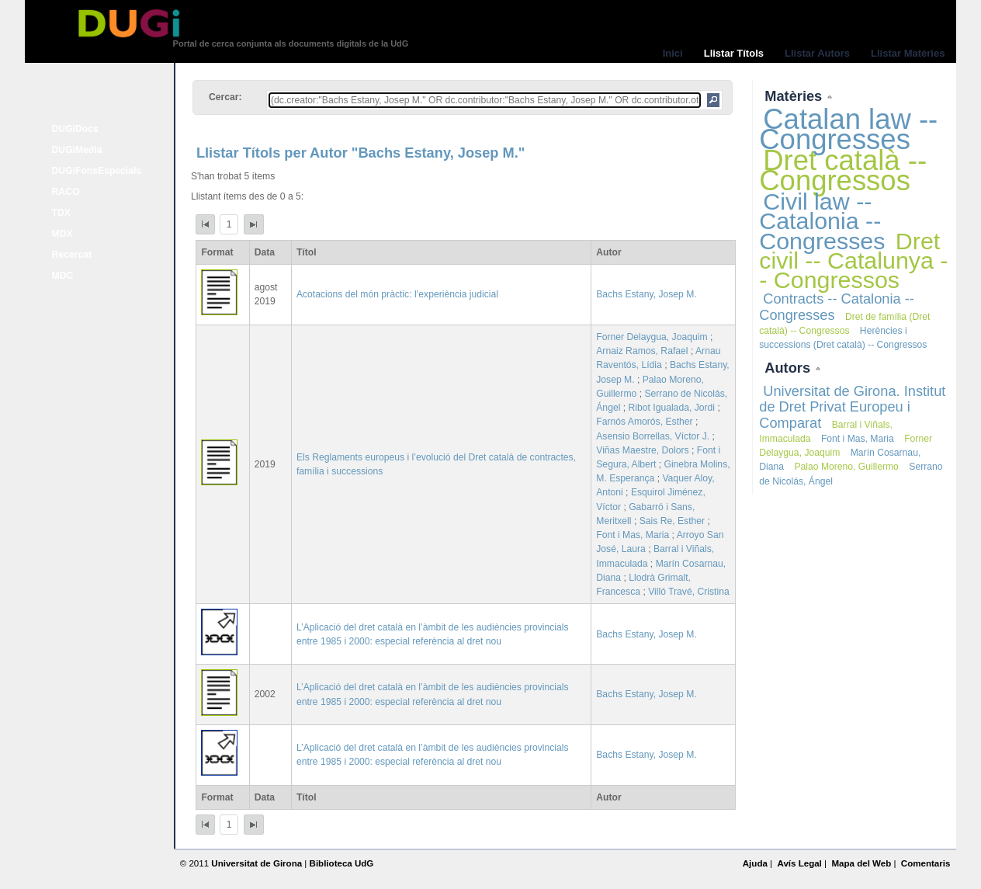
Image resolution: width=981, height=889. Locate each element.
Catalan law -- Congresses (848, 129)
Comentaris (926, 863)
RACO (66, 191)
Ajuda (755, 863)
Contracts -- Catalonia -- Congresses (836, 306)
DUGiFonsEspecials (97, 170)
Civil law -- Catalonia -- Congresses (822, 220)
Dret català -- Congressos (843, 170)
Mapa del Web (861, 863)
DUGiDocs (75, 128)
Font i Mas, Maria (632, 535)
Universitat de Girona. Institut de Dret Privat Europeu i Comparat (852, 406)
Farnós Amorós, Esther (644, 421)
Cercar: (225, 97)
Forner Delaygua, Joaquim (651, 337)
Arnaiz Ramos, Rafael (642, 351)
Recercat (72, 254)
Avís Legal (799, 863)
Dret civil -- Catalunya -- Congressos (853, 260)
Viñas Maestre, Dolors (642, 450)
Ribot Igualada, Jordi (672, 407)
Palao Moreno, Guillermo (846, 466)
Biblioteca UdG (342, 863)
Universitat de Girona (256, 863)
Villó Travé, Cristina (689, 591)
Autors (789, 367)
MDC (63, 275)
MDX (62, 233)
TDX (61, 212)
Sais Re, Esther (672, 521)
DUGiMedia (77, 149)
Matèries (795, 96)
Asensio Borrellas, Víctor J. (652, 436)
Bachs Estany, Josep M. (646, 294)
